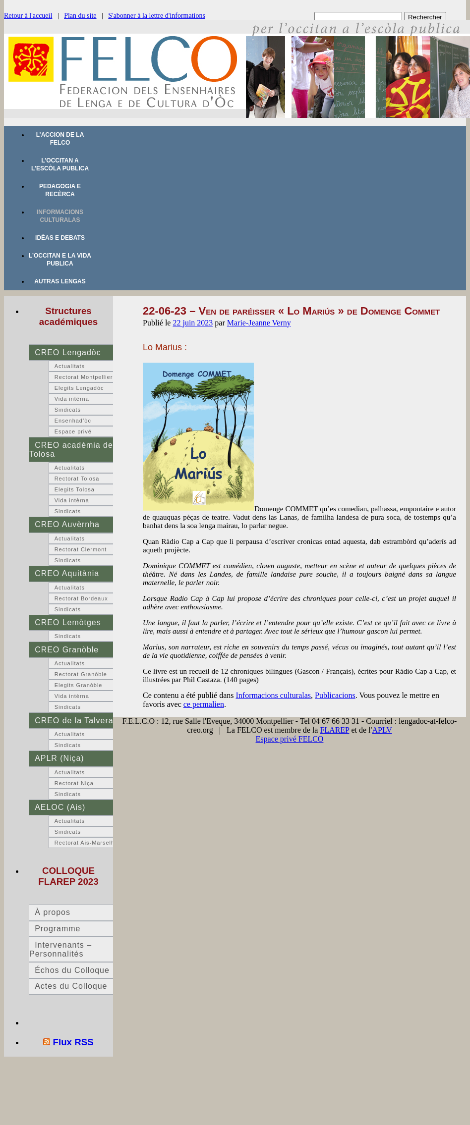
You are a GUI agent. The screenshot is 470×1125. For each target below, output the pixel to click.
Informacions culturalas (60, 216)
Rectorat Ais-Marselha (86, 843)
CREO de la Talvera (74, 720)
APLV (382, 730)
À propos (52, 912)
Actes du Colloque (71, 986)
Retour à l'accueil (28, 15)
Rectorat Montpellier (84, 377)
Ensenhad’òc (73, 421)
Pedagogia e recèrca (60, 190)
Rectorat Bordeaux (81, 598)
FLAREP (334, 730)
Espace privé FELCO (290, 739)
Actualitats (70, 366)
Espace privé (73, 431)
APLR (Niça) (59, 758)
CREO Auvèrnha (67, 524)
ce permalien (203, 704)
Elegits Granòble (79, 685)
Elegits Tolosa (75, 489)
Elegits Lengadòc (79, 388)
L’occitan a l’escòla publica (60, 164)
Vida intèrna (72, 399)
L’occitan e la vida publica (60, 259)
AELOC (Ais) (60, 807)
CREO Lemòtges (68, 622)
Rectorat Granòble (81, 674)
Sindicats (68, 410)
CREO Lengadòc (68, 352)
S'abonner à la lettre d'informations (156, 15)
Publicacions (335, 695)
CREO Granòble (67, 649)
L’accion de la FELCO (60, 138)
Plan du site (80, 15)
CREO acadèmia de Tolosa (71, 449)
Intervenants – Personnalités (60, 949)
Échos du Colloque (72, 970)
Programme (57, 928)
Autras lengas (59, 281)
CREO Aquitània (67, 573)
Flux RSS (73, 1042)
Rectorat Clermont (81, 549)
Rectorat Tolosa (77, 479)
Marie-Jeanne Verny (259, 323)
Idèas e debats (60, 237)
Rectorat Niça (74, 783)
